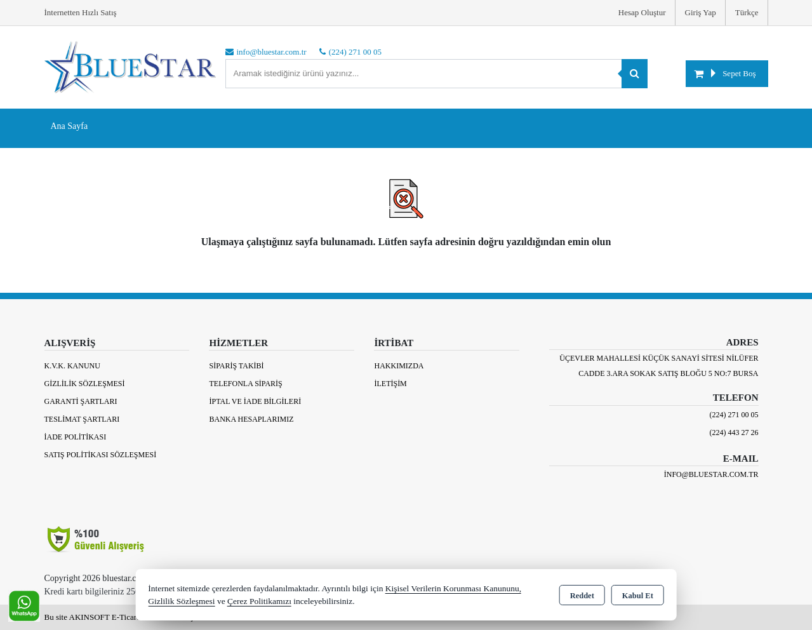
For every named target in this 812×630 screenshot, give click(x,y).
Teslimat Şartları (82, 419)
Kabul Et (637, 595)
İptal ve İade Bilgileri (255, 401)
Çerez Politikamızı (259, 601)
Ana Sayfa (69, 126)
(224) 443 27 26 (734, 432)
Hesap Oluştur (642, 12)
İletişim (390, 383)
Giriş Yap (700, 12)
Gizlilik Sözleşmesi (84, 383)
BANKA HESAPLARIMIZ (251, 419)
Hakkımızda (398, 365)
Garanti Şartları (80, 401)
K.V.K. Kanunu (72, 365)
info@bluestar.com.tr (711, 474)
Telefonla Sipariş (245, 383)
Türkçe (747, 12)
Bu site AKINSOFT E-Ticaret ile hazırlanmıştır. (123, 617)
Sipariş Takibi (236, 365)
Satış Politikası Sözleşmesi (100, 454)
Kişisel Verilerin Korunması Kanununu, (453, 588)
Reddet (582, 595)
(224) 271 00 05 (734, 414)
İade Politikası (75, 436)
